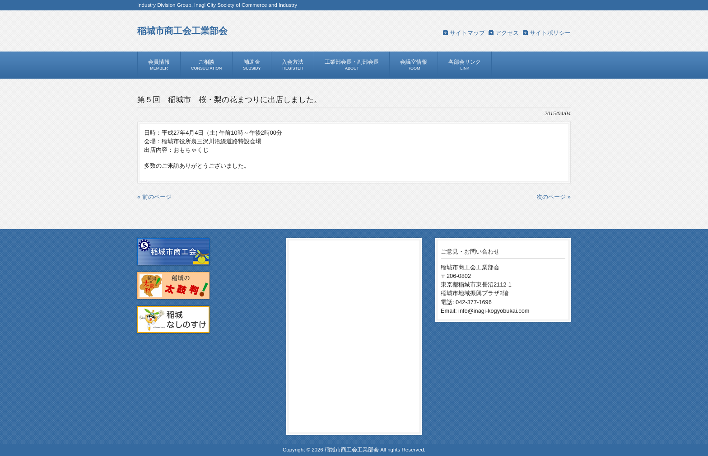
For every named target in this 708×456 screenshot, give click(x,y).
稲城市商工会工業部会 (182, 30)
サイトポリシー (550, 32)
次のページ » (553, 196)
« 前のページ (154, 196)
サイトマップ (467, 32)
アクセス (507, 32)
